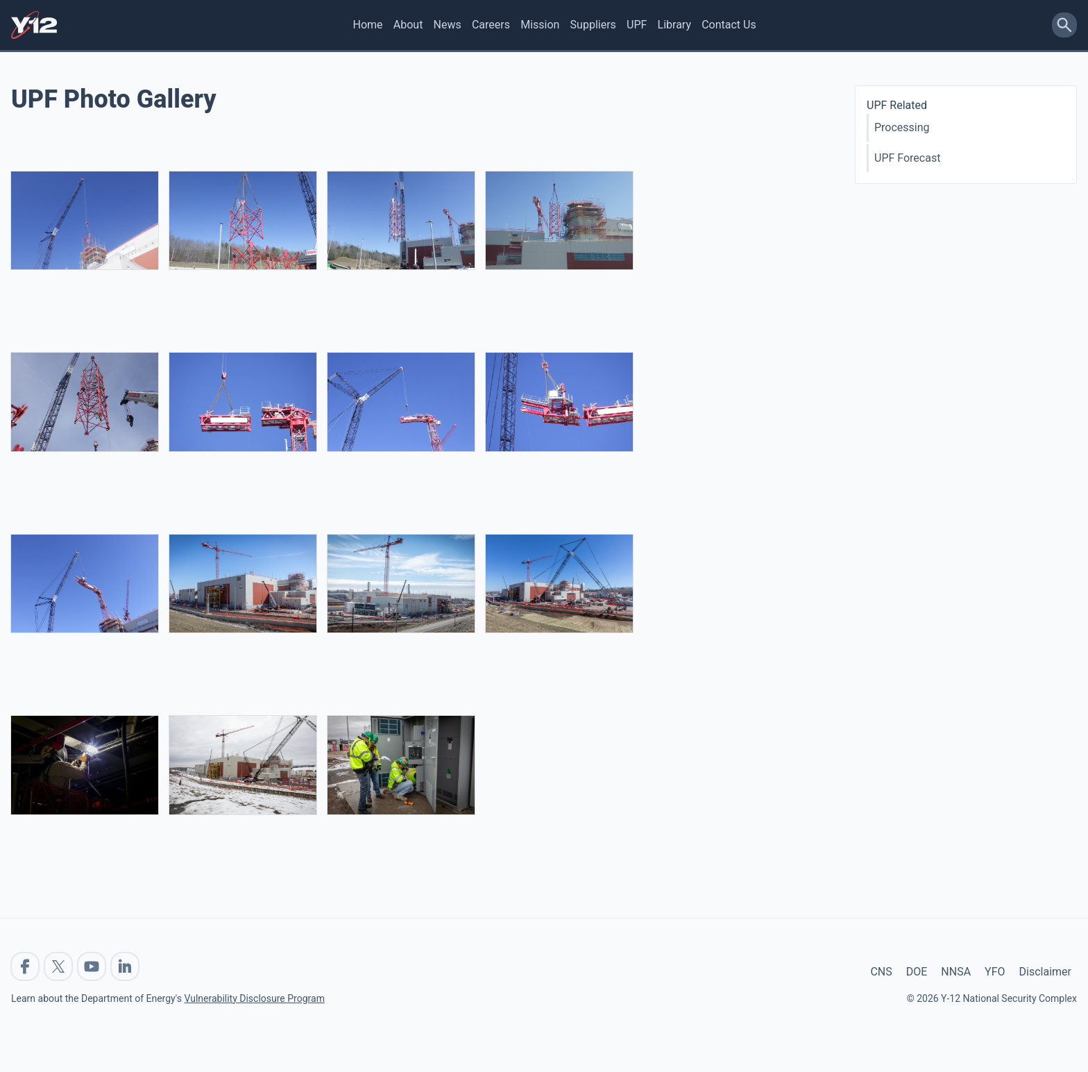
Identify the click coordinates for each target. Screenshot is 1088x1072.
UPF (637, 24)
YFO (995, 971)
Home (368, 24)
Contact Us (729, 24)
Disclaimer (1045, 971)
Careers (491, 24)
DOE (917, 971)
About (408, 24)
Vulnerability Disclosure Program (254, 998)
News (447, 24)
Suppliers (593, 24)
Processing (902, 127)
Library (674, 24)
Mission (539, 24)
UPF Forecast (907, 158)
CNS (881, 971)
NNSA (956, 971)
